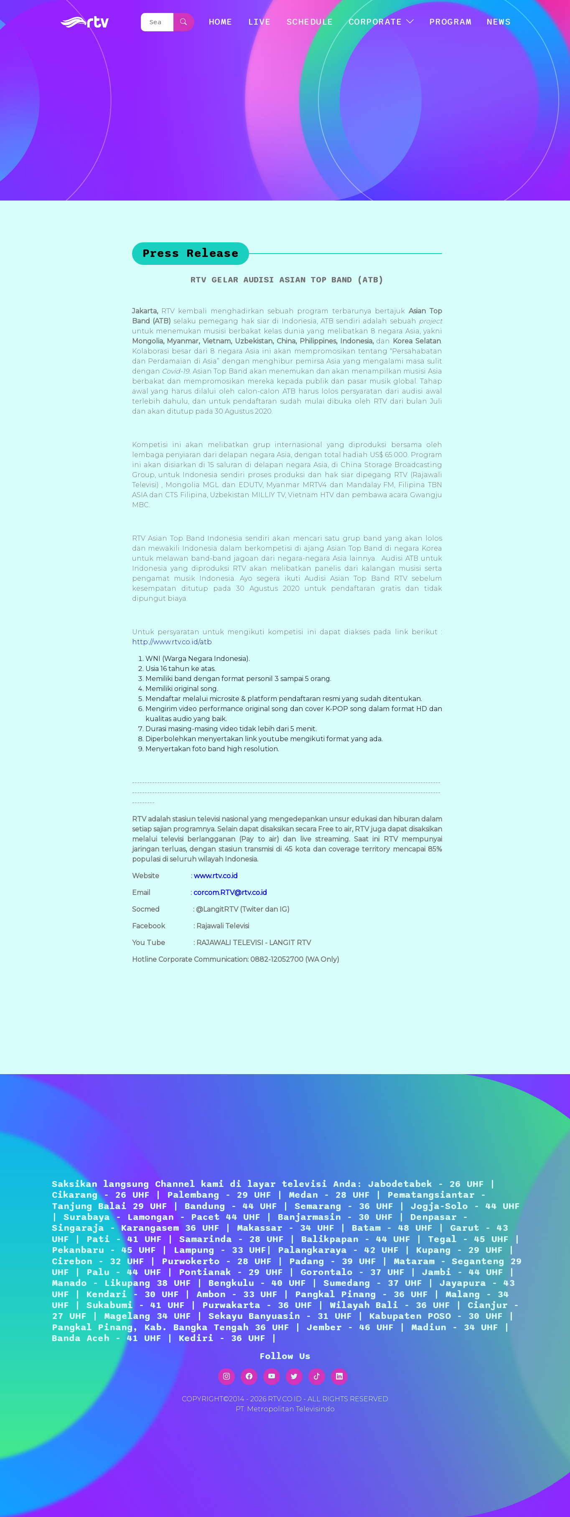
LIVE (259, 21)
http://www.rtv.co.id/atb (172, 642)
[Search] (157, 22)
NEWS (498, 21)
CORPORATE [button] (375, 21)
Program (450, 21)
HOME (221, 21)
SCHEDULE (309, 21)
